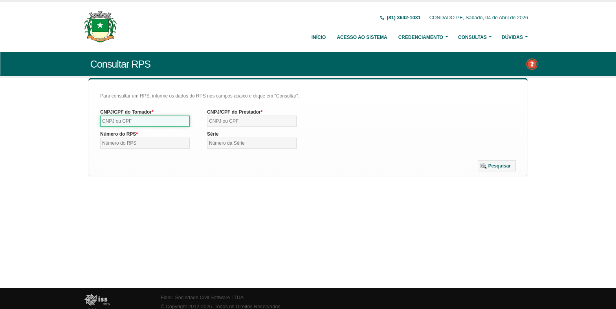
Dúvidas (512, 37)
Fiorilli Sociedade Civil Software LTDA (202, 297)
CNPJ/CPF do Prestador (234, 112)
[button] (497, 165)
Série (212, 134)
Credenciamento (420, 37)
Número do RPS (118, 134)
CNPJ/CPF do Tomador (126, 112)
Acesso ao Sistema (362, 37)
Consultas (472, 37)
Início (319, 37)
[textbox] (145, 121)
